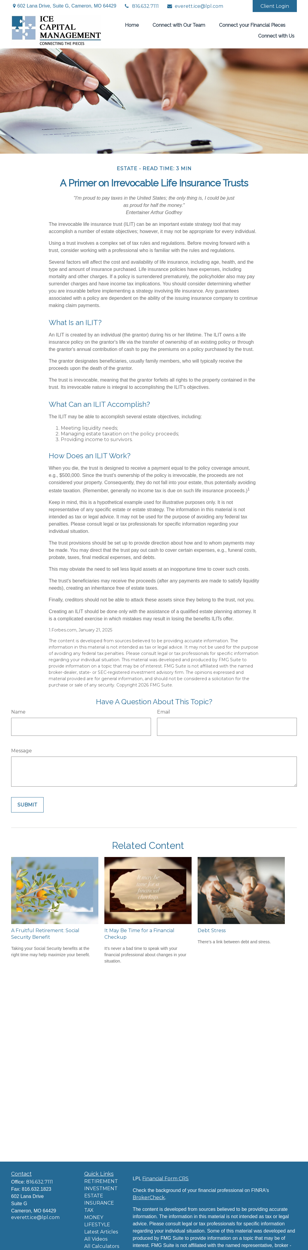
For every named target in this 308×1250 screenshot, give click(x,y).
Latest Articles (101, 1232)
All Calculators (101, 1246)
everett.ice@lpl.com (194, 6)
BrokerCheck (149, 1197)
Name (18, 712)
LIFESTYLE (97, 1224)
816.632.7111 (141, 6)
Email (163, 712)
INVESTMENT (101, 1188)
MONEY (93, 1217)
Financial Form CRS (165, 1178)
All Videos (95, 1239)
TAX (89, 1210)
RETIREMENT (101, 1181)
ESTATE (93, 1196)
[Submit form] (27, 804)
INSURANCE (99, 1203)
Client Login (274, 6)
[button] (131, 24)
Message (21, 751)
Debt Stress (212, 930)
